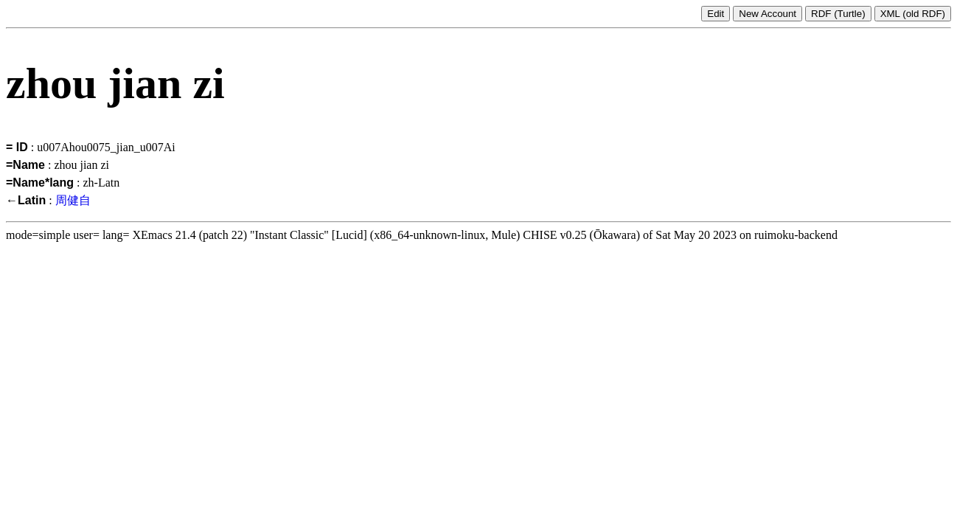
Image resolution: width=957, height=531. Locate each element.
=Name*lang (40, 182)
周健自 (73, 200)
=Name (25, 165)
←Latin (26, 200)
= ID (17, 147)
